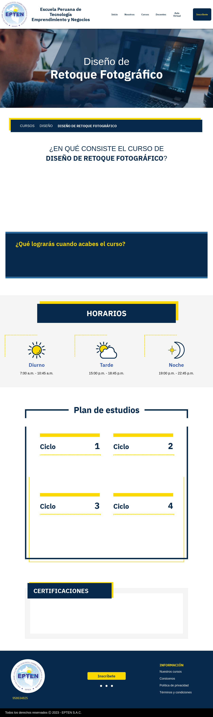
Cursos (145, 14)
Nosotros (130, 14)
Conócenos (167, 678)
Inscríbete (106, 675)
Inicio (114, 14)
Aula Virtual (177, 14)
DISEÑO (46, 126)
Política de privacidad (174, 685)
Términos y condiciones (176, 692)
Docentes (161, 14)
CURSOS (27, 126)
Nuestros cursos (171, 671)
